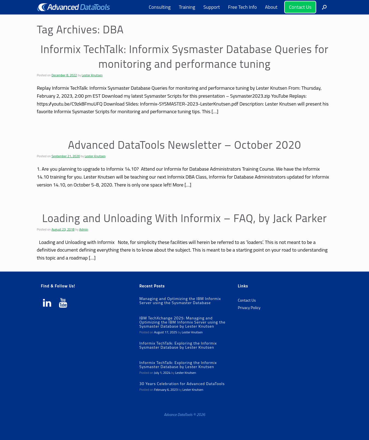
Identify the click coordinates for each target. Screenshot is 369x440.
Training (187, 7)
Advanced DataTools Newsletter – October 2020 (184, 144)
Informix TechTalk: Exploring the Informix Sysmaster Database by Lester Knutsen (178, 345)
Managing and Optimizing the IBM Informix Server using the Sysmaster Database (180, 301)
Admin (83, 229)
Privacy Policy (249, 308)
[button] (324, 7)
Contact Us (300, 7)
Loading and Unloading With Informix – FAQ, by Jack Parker (184, 218)
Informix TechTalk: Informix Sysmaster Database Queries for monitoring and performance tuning (184, 56)
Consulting (160, 7)
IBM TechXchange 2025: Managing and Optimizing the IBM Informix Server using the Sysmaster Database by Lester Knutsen (182, 322)
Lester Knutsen (92, 75)
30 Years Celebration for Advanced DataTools (182, 384)
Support (211, 7)
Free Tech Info (242, 7)
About (271, 7)
